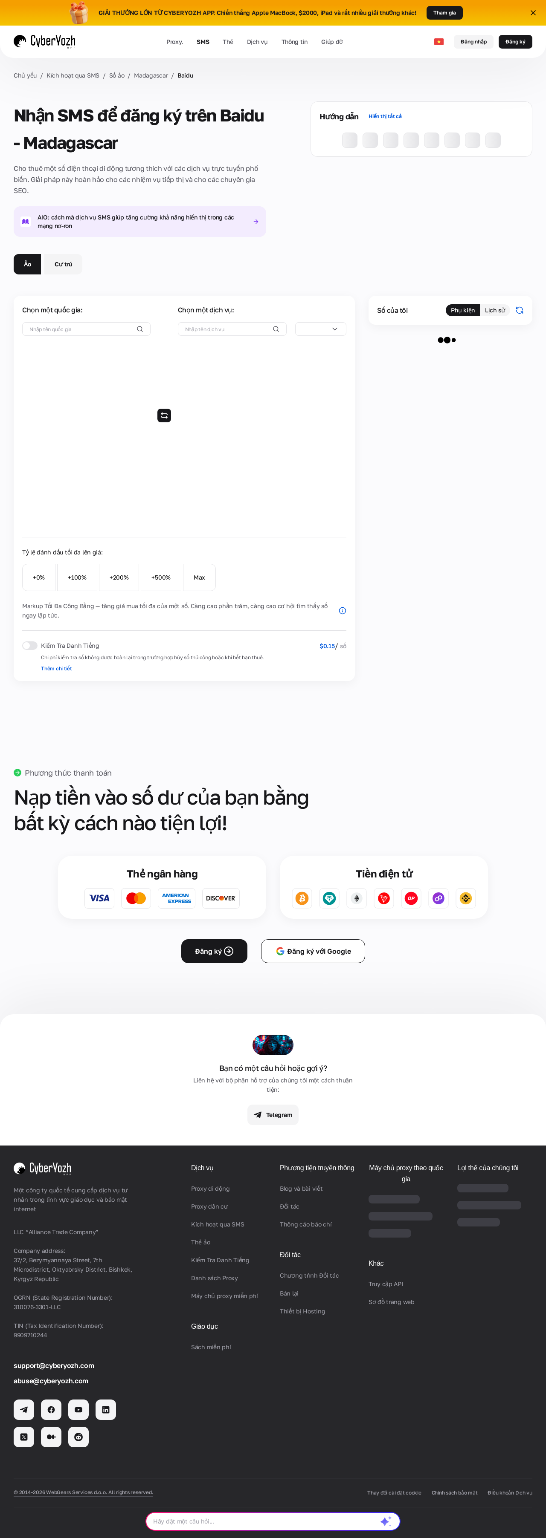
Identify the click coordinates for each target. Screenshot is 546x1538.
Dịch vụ (257, 41)
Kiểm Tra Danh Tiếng (220, 1260)
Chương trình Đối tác (309, 1275)
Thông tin (295, 41)
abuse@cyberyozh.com (51, 1380)
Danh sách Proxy (214, 1277)
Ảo (27, 264)
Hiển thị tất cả (385, 116)
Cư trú (63, 264)
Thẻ (228, 41)
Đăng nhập (474, 41)
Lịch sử (495, 310)
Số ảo (117, 75)
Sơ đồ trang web (392, 1301)
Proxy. (174, 41)
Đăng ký (515, 41)
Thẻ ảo (200, 1242)
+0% (39, 577)
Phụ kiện (463, 310)
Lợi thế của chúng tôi (487, 1168)
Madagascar (151, 75)
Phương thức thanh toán (68, 772)
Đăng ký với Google (313, 951)
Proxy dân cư (209, 1206)
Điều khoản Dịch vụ (510, 1492)
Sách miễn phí (211, 1346)
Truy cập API (386, 1283)
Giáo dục (204, 1326)
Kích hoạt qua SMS (72, 75)
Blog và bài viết (301, 1188)
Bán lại (289, 1293)
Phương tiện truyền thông (317, 1168)
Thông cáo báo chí (305, 1224)
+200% (119, 577)
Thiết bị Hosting (302, 1311)
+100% (77, 577)
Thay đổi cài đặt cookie (394, 1492)
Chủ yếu (25, 75)
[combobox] (320, 329)
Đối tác (289, 1206)
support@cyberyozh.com (54, 1365)
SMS (203, 41)
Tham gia (444, 12)
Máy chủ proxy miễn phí (224, 1295)
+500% (161, 577)
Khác (376, 1263)
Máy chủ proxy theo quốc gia (406, 1173)
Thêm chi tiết (56, 668)
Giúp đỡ (332, 41)
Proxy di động (210, 1188)
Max (199, 577)
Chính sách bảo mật (455, 1492)
